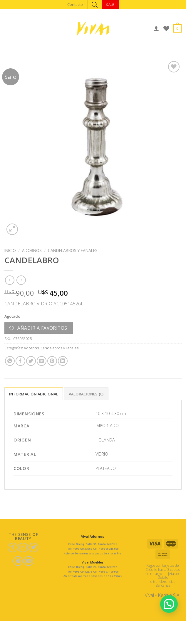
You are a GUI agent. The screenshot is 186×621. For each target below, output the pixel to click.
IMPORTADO (107, 425)
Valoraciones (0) (86, 394)
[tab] (33, 394)
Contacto (75, 4)
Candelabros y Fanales (73, 250)
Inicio (10, 250)
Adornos (32, 250)
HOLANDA (105, 440)
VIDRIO (101, 454)
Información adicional (33, 394)
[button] (169, 603)
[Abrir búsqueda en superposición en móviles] (95, 4)
